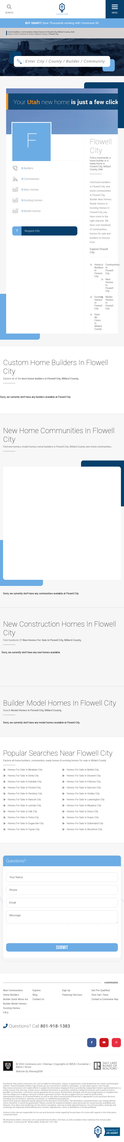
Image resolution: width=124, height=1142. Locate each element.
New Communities (13, 991)
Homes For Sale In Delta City (23, 776)
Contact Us (38, 1000)
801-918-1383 (55, 1026)
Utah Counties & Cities (23, 34)
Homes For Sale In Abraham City (25, 770)
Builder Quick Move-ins (15, 1000)
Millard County (41, 34)
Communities (30, 179)
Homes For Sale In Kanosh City (24, 800)
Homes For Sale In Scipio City (83, 818)
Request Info (26, 231)
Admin (19, 1067)
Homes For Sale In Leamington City (86, 800)
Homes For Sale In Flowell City (24, 788)
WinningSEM (36, 1072)
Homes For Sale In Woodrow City (84, 830)
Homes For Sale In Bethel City (83, 770)
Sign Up (66, 991)
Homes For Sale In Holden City (83, 794)
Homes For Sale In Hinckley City (25, 794)
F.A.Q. (6, 1013)
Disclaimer (83, 1064)
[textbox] (68, 62)
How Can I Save (99, 995)
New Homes (30, 190)
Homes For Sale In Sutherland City (85, 824)
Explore (37, 991)
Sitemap (47, 1064)
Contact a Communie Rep (104, 1000)
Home (10, 34)
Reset (28, 1067)
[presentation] (31, 933)
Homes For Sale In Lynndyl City (24, 806)
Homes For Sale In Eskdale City (25, 782)
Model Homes (31, 211)
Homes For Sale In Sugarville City (26, 824)
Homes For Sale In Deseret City (84, 776)
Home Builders (11, 995)
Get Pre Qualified (100, 991)
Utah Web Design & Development (8, 1067)
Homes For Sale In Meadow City (84, 806)
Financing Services (72, 995)
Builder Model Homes (15, 1004)
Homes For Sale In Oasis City (82, 812)
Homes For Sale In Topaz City (24, 830)
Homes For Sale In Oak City (22, 812)
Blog (35, 995)
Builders (27, 169)
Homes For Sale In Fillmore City (84, 782)
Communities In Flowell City (112, 270)
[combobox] (62, 62)
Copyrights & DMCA (64, 1064)
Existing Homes (31, 201)
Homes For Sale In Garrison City (84, 788)
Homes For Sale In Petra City (23, 818)
